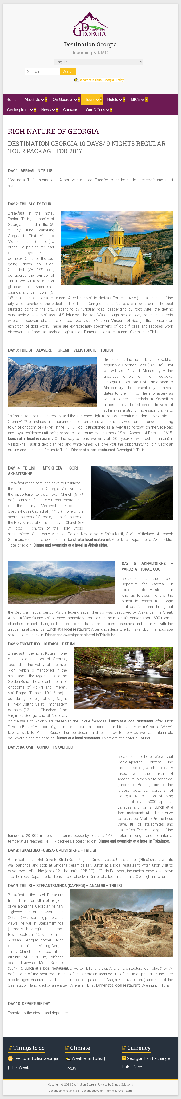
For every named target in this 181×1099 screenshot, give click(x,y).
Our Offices (97, 110)
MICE (137, 99)
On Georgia (65, 99)
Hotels (114, 99)
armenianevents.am (119, 1090)
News (48, 110)
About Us (34, 99)
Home (12, 99)
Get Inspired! (20, 110)
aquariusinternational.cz (64, 1090)
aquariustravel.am (93, 1090)
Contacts (70, 110)
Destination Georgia (90, 44)
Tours (92, 99)
